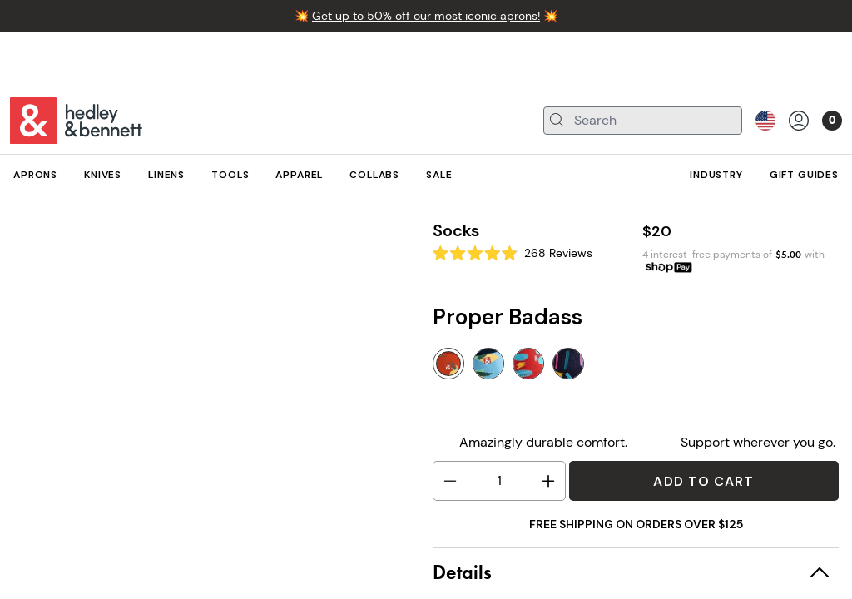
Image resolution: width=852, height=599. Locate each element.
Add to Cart (703, 481)
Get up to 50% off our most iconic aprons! (426, 15)
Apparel (72, 188)
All (19, 188)
